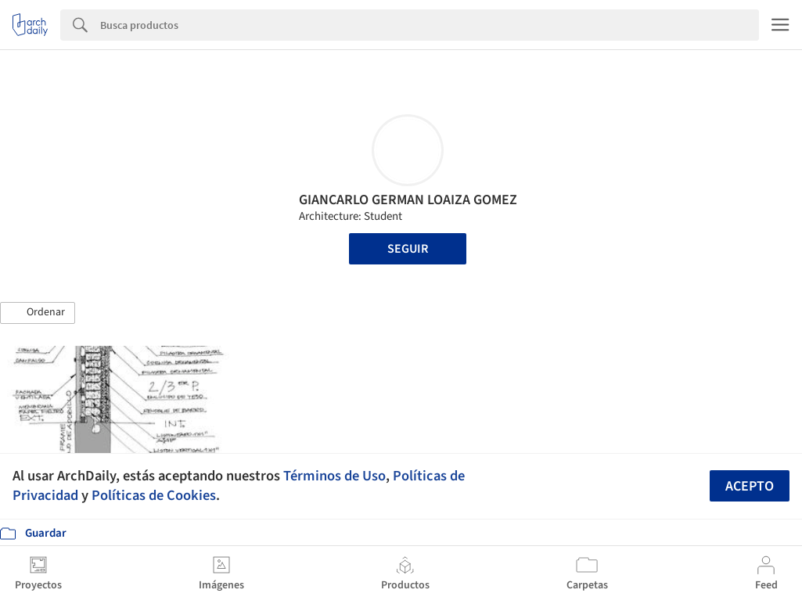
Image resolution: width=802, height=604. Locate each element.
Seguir (407, 248)
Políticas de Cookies (154, 495)
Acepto (749, 486)
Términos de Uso (334, 476)
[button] (37, 313)
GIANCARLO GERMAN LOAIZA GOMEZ (408, 200)
